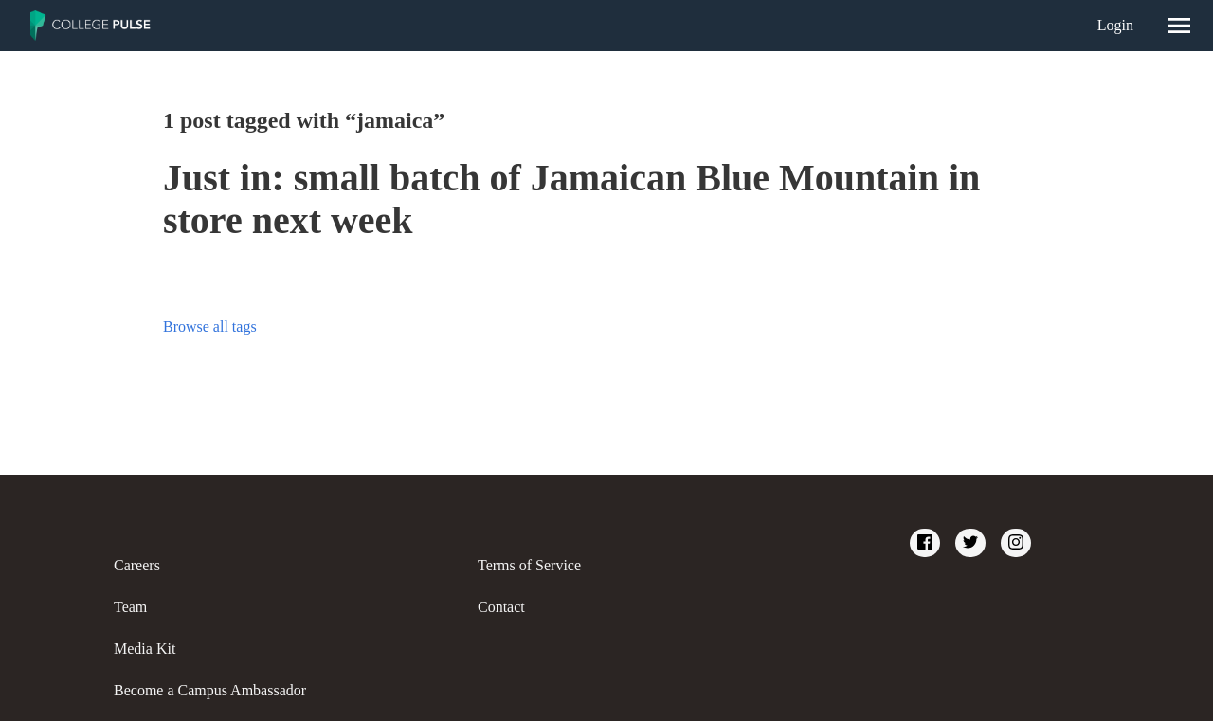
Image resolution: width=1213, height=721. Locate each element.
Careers (137, 565)
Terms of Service (529, 565)
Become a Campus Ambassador (210, 690)
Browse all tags (210, 326)
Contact (501, 607)
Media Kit (144, 648)
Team (130, 607)
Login (1115, 25)
